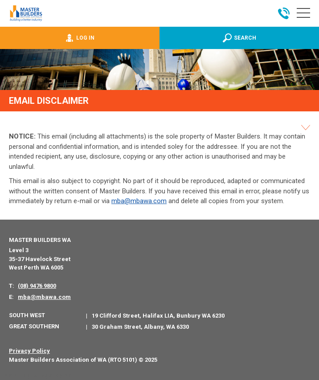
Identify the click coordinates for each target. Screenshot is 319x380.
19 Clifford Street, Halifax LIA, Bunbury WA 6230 (158, 315)
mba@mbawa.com (139, 201)
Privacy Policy (29, 350)
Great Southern (34, 326)
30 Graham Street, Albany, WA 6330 (140, 326)
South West (27, 315)
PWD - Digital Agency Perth (41, 375)
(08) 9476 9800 (37, 285)
